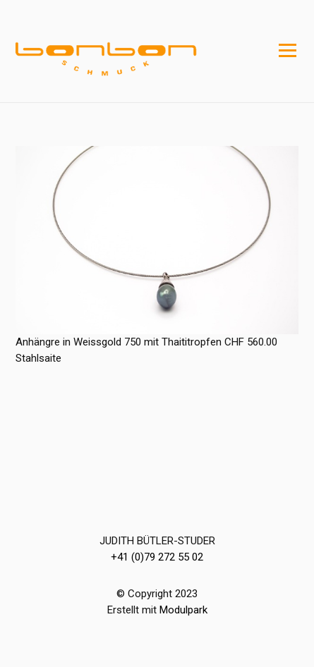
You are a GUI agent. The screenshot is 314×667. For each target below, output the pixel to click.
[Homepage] (128, 51)
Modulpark (183, 610)
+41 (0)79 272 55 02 (157, 557)
